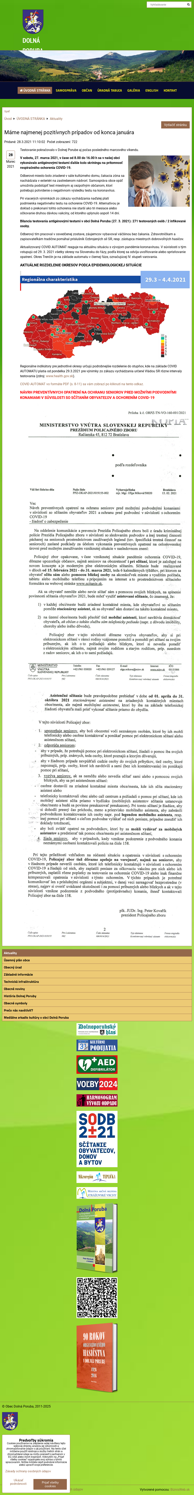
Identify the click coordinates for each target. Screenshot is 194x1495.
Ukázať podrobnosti (18, 1482)
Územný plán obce (17, 960)
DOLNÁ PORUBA (33, 45)
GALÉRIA (133, 90)
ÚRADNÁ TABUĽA (109, 90)
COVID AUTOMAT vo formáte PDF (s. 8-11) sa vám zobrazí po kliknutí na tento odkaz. (82, 384)
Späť (7, 111)
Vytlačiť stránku (175, 125)
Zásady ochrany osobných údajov (28, 1471)
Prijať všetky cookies (50, 1484)
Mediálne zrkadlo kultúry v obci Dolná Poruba (36, 1017)
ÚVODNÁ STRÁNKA (35, 90)
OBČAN (87, 90)
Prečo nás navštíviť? (18, 1010)
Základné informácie (18, 974)
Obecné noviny (14, 988)
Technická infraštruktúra (21, 981)
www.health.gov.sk (59, 376)
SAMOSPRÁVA (66, 90)
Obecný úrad (13, 967)
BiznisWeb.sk (180, 1490)
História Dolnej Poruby (20, 995)
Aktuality (10, 952)
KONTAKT (170, 90)
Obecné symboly (15, 1003)
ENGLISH (151, 90)
